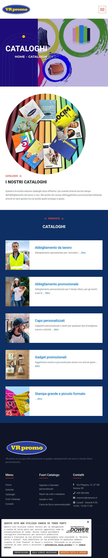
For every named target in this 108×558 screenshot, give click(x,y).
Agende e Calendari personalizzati (49, 487)
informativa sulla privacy (58, 545)
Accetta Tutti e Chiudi (73, 552)
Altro (83, 252)
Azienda (9, 489)
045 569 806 (81, 493)
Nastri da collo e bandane (52, 494)
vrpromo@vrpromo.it (85, 497)
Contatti (9, 504)
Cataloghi (10, 494)
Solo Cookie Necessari (44, 552)
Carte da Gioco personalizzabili (54, 504)
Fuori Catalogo (12, 499)
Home (20, 57)
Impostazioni (21, 552)
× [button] (88, 522)
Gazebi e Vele (46, 499)
